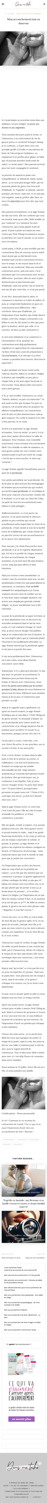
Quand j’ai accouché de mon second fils (20, 1270)
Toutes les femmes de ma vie (11, 1258)
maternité (15, 201)
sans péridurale (20, 491)
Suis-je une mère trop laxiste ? (35, 1258)
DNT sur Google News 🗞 (17, 1497)
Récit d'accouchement (29, 14)
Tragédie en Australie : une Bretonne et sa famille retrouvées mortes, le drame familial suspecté (23, 1203)
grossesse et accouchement (28, 1139)
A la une (9, 14)
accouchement (10, 355)
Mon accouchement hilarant (15, 1310)
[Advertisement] (23, 93)
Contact (37, 1497)
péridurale (17, 473)
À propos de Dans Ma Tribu (21, 1483)
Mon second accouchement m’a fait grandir (22, 1275)
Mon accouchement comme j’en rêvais (20, 1330)
